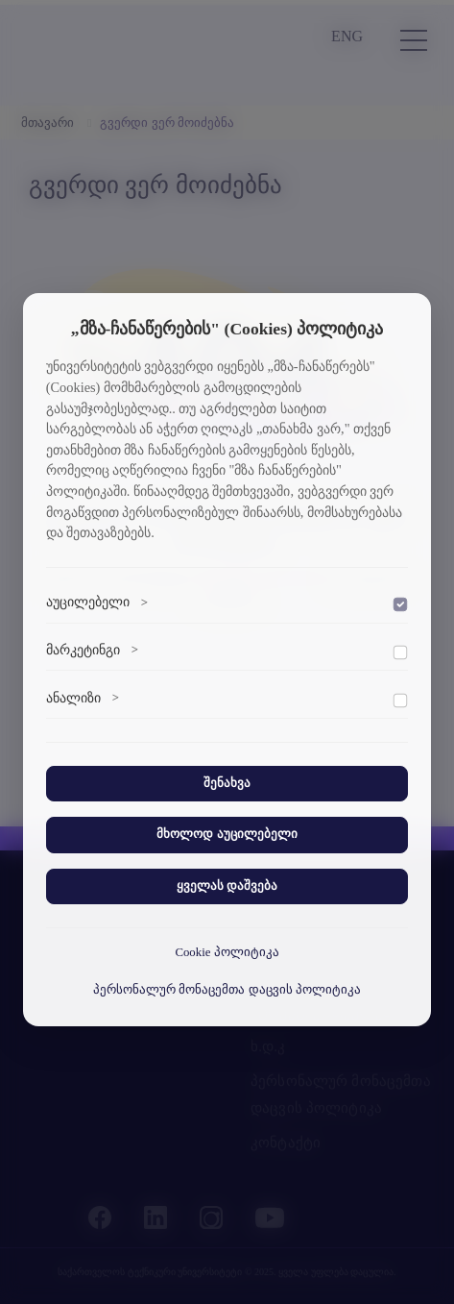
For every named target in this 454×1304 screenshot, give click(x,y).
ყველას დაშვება (227, 886)
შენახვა (227, 783)
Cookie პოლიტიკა (226, 952)
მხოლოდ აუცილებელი (226, 834)
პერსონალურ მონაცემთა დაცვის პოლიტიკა (227, 989)
